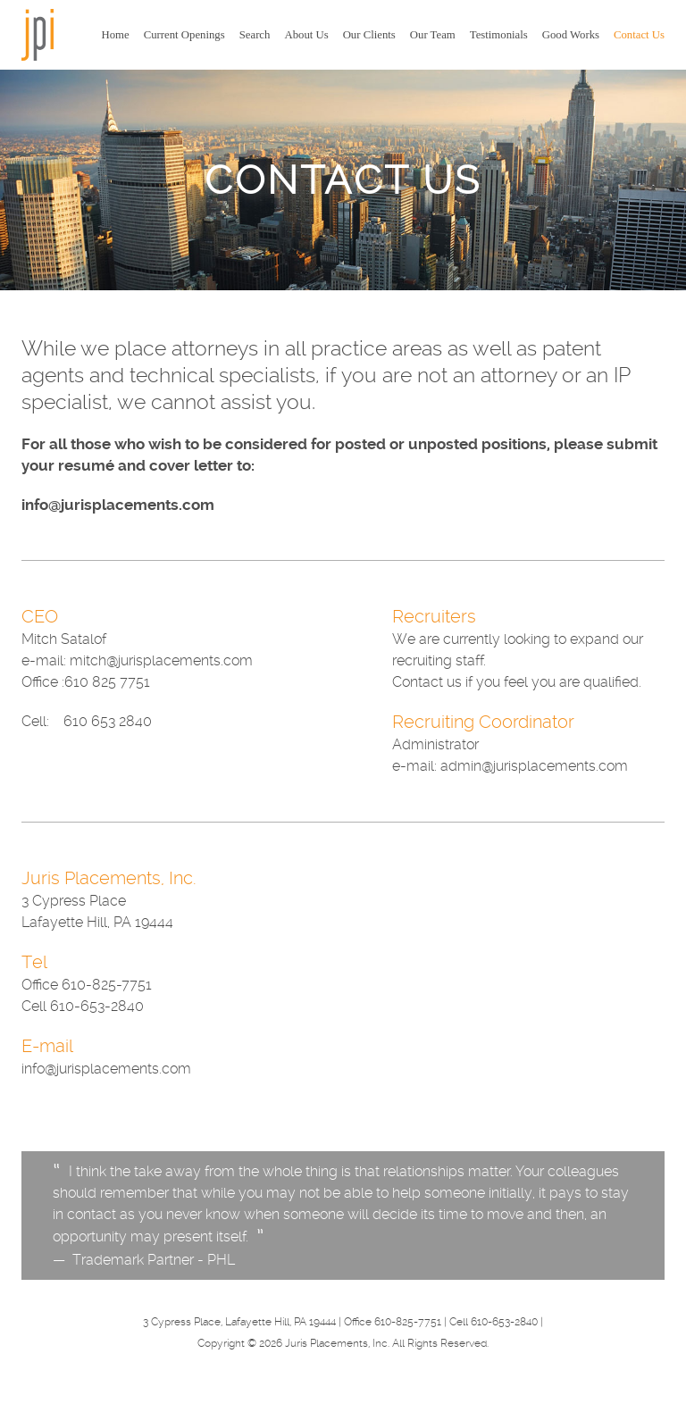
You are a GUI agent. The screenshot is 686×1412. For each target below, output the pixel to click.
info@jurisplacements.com (117, 505)
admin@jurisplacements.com (534, 765)
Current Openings (184, 35)
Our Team (433, 35)
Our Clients (369, 35)
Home (116, 35)
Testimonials (499, 35)
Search (255, 35)
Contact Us (639, 35)
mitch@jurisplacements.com (161, 660)
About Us (306, 35)
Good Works (570, 35)
